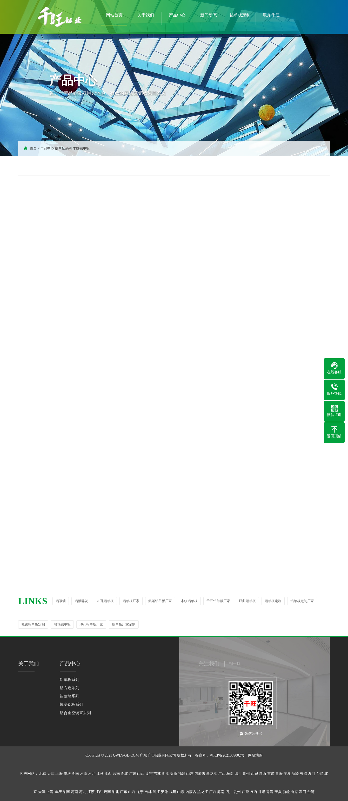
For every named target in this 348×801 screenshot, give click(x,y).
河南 (83, 774)
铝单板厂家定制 (124, 624)
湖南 (75, 774)
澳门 (311, 774)
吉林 (157, 774)
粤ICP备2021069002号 (227, 755)
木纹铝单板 (81, 148)
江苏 (100, 774)
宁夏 (287, 774)
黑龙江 (211, 774)
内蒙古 (200, 774)
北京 (42, 774)
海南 (229, 774)
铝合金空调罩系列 (75, 713)
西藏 (254, 774)
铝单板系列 (63, 148)
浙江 (165, 774)
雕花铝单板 (62, 624)
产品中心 (47, 148)
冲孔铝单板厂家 (91, 624)
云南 (116, 774)
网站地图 (255, 755)
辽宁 (149, 774)
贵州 (246, 774)
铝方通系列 (69, 688)
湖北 (124, 774)
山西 (140, 774)
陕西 (262, 774)
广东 (132, 774)
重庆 (67, 774)
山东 (189, 774)
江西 (108, 774)
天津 (51, 774)
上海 (59, 774)
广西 (221, 774)
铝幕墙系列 (69, 696)
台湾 (320, 774)
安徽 (173, 774)
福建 (181, 774)
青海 (279, 774)
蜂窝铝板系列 (71, 704)
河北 (91, 774)
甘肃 (271, 774)
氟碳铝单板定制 (33, 624)
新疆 (295, 774)
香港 (303, 774)
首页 (33, 148)
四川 (238, 774)
